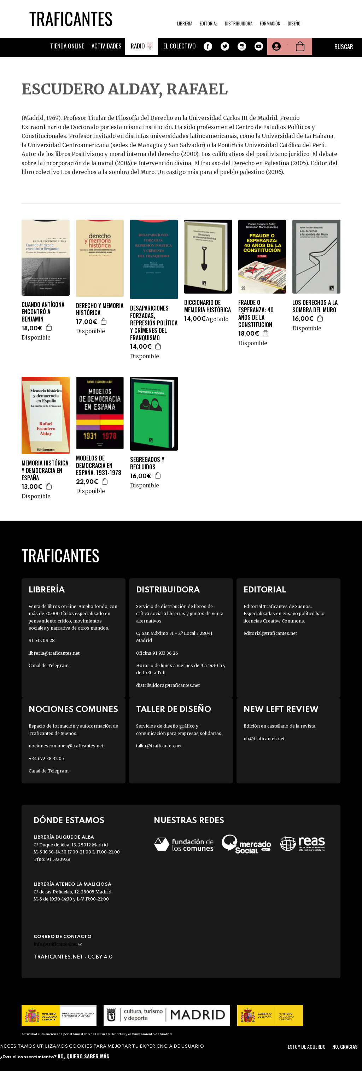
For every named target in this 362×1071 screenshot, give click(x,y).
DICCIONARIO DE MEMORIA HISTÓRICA (207, 306)
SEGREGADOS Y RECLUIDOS (147, 463)
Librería (47, 590)
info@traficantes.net (58, 944)
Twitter (224, 46)
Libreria (184, 23)
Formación (270, 23)
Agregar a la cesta (49, 327)
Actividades (107, 45)
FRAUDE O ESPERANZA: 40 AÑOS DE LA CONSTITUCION (256, 313)
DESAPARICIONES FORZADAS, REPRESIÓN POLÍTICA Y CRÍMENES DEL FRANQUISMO (153, 323)
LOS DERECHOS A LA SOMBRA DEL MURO (315, 306)
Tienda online (67, 45)
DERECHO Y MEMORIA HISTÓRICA (99, 309)
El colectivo (179, 45)
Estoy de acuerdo (307, 1046)
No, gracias (344, 1046)
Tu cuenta (275, 46)
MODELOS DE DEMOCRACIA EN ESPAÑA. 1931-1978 (98, 465)
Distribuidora (238, 23)
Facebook (207, 46)
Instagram (241, 46)
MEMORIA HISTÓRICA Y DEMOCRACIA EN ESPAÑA (45, 470)
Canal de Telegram (49, 665)
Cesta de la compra (300, 46)
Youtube (258, 46)
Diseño (294, 23)
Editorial (208, 23)
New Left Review (281, 710)
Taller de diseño (173, 710)
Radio (138, 45)
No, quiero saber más (83, 1056)
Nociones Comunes (73, 710)
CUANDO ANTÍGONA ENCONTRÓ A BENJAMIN (43, 312)
